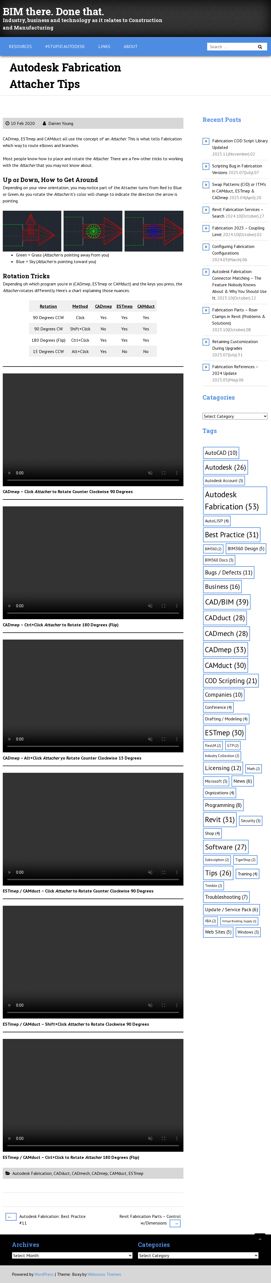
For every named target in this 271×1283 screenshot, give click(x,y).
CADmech (81, 1173)
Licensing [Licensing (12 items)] (223, 768)
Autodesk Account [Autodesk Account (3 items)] (224, 480)
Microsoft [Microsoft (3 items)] (216, 781)
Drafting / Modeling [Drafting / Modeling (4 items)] (226, 718)
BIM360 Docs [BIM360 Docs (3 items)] (219, 560)
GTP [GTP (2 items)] (233, 745)
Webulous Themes (104, 1274)
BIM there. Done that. (58, 11)
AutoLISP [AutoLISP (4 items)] (217, 520)
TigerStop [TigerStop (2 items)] (245, 859)
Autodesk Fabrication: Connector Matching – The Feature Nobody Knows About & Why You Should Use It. (239, 285)
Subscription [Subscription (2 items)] (217, 859)
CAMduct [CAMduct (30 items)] (225, 665)
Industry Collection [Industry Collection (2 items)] (222, 755)
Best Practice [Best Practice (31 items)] (232, 534)
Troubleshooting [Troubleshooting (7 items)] (226, 897)
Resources (20, 46)
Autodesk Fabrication (32, 1173)
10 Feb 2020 (20, 123)
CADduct (62, 1173)
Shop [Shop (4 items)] (212, 833)
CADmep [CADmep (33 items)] (225, 649)
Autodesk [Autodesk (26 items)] (225, 467)
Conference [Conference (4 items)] (218, 707)
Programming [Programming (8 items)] (223, 805)
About (131, 46)
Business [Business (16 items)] (222, 586)
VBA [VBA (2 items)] (210, 921)
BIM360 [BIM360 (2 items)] (213, 549)
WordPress (44, 1274)
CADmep (100, 1173)
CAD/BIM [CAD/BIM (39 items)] (227, 602)
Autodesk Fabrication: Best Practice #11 (46, 1219)
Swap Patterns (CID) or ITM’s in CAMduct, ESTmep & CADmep (239, 190)
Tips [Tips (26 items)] (218, 872)
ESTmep (135, 1173)
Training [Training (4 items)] (247, 873)
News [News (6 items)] (242, 781)
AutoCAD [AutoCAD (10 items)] (221, 452)
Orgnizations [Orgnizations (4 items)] (219, 792)
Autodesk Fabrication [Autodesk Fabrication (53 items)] (232, 500)
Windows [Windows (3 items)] (248, 932)
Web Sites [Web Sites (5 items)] (218, 932)
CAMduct (118, 1173)
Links (104, 46)
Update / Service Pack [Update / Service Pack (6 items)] (231, 909)
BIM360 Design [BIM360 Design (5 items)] (246, 549)
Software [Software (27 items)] (226, 846)
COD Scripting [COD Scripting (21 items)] (231, 680)
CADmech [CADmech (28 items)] (226, 633)
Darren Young (58, 123)
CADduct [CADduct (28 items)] (225, 617)
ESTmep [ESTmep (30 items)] (224, 732)
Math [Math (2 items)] (253, 768)
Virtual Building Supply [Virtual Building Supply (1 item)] (239, 921)
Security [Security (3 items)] (251, 820)
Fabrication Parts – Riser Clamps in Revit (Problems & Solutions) (238, 316)
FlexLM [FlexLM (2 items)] (213, 745)
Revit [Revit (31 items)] (220, 819)
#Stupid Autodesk (65, 46)
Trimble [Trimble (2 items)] (213, 885)
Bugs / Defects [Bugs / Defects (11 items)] (228, 572)
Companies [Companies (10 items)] (224, 694)
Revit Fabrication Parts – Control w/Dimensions (150, 1220)
